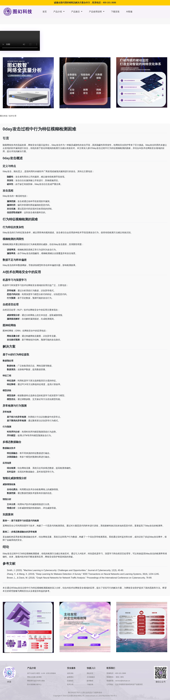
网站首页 (91, 673)
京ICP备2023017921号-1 (108, 696)
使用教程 (91, 681)
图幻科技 (3, 116)
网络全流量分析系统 (34, 677)
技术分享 (12, 116)
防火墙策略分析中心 (34, 684)
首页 (44, 11)
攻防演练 (71, 673)
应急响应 (71, 681)
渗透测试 (71, 677)
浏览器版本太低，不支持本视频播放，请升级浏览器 (20, 41)
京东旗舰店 (92, 677)
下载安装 (115, 11)
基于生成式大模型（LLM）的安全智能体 (42, 673)
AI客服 (129, 11)
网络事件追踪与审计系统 (36, 681)
